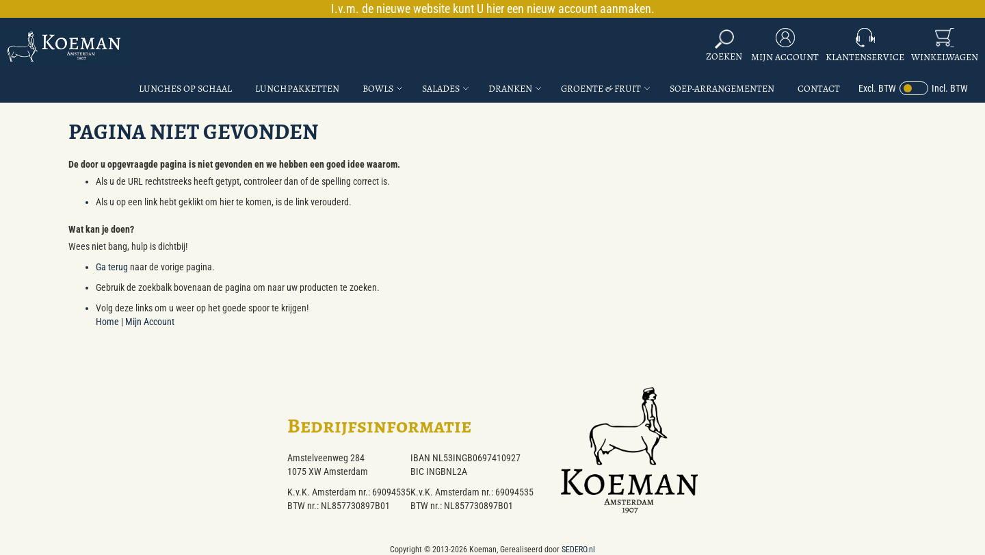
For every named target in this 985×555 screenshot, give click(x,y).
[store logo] (65, 46)
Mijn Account (785, 57)
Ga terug (112, 266)
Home (107, 321)
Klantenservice (865, 57)
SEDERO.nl (578, 549)
